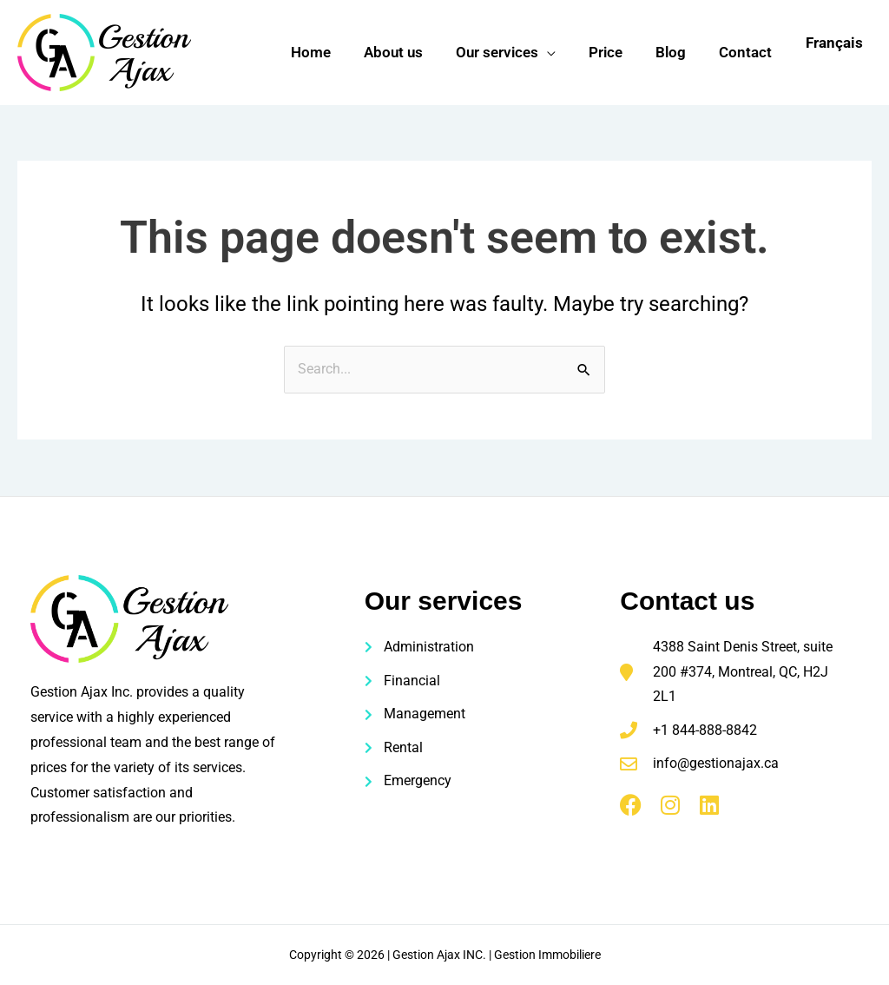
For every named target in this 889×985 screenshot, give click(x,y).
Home (330, 52)
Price (614, 52)
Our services (509, 52)
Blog (676, 52)
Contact (747, 52)
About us (408, 52)
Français (834, 42)
